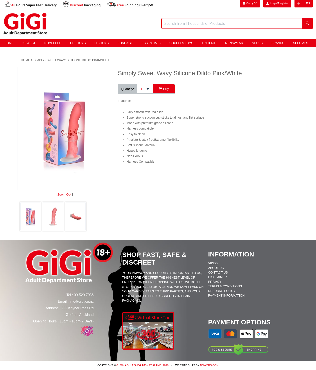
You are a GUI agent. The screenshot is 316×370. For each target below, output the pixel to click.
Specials (300, 43)
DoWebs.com (209, 365)
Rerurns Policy (221, 291)
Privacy (214, 281)
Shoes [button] (257, 43)
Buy (164, 89)
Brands (277, 43)
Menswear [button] (234, 43)
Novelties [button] (52, 43)
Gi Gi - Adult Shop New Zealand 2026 (142, 365)
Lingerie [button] (209, 43)
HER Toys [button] (78, 43)
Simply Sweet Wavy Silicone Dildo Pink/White (72, 60)
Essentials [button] (151, 43)
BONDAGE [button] (125, 43)
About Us (216, 268)
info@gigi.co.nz (82, 301)
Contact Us (218, 272)
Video (213, 263)
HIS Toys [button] (102, 43)
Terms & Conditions (225, 286)
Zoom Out (64, 194)
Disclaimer (217, 277)
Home (9, 43)
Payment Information (226, 295)
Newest (29, 43)
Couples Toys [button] (181, 43)
